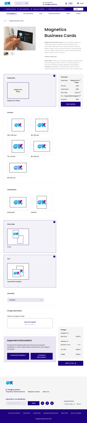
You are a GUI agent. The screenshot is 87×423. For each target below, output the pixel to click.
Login (70, 3)
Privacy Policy (26, 413)
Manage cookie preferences (51, 413)
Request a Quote (34, 392)
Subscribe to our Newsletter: (16, 399)
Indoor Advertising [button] (28, 13)
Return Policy (64, 413)
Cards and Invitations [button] (54, 13)
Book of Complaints (76, 413)
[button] (11, 13)
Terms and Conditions (14, 413)
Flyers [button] (69, 13)
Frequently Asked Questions (15, 392)
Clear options (70, 104)
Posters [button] (78, 13)
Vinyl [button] (41, 13)
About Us (46, 392)
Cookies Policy (37, 413)
